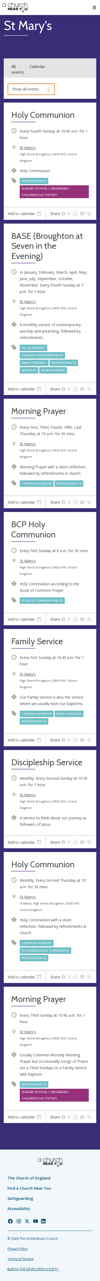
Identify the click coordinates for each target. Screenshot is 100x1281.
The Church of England (28, 1178)
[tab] (24, 214)
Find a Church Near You (29, 1188)
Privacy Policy (17, 1248)
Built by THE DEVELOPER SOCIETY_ (33, 1269)
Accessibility (18, 1208)
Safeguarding (20, 1198)
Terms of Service (20, 1259)
